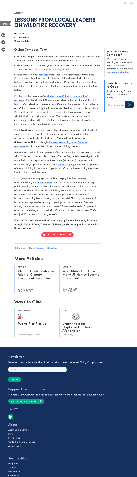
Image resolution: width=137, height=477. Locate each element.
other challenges (67, 164)
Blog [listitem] (10, 433)
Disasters (52, 247)
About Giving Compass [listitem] (19, 429)
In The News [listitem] (14, 437)
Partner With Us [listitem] (15, 471)
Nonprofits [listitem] (13, 463)
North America (36, 247)
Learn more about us (117, 71)
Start (109, 91)
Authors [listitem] (12, 467)
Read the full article (59, 234)
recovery (43, 74)
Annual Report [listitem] (15, 445)
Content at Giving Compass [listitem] (21, 441)
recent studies (44, 182)
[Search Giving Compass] (125, 4)
